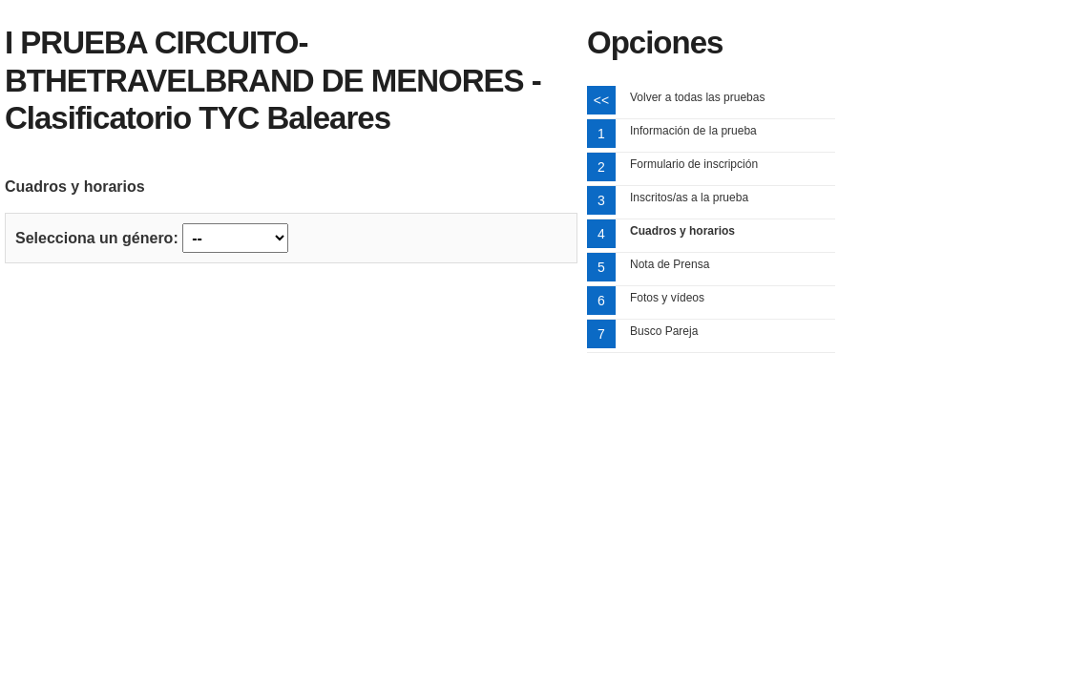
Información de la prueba (693, 130)
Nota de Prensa (669, 264)
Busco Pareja (664, 331)
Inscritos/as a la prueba (689, 197)
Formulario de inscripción (694, 164)
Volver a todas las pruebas (697, 97)
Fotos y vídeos (667, 297)
